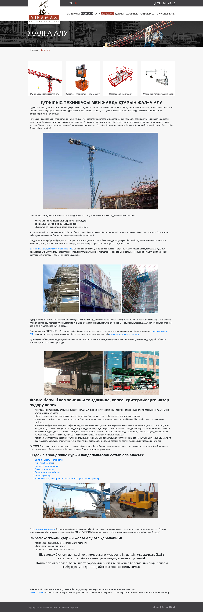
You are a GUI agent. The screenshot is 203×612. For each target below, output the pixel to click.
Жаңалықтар (147, 14)
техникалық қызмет (45, 529)
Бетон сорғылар (42, 475)
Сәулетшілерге (166, 14)
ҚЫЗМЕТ (119, 14)
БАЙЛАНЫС (132, 14)
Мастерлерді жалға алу (120, 94)
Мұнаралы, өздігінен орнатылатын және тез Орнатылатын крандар (67, 478)
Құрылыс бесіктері (44, 463)
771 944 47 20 (164, 3)
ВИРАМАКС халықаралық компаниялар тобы (51, 249)
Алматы (33, 592)
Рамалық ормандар (44, 469)
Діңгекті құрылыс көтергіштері (49, 460)
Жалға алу (108, 14)
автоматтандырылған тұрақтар (124, 334)
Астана (41, 592)
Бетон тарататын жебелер (47, 472)
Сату (97, 14)
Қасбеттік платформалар (47, 466)
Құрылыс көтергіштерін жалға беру (83, 94)
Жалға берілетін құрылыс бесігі (158, 94)
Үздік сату (87, 14)
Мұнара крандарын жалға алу (44, 94)
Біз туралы (73, 14)
